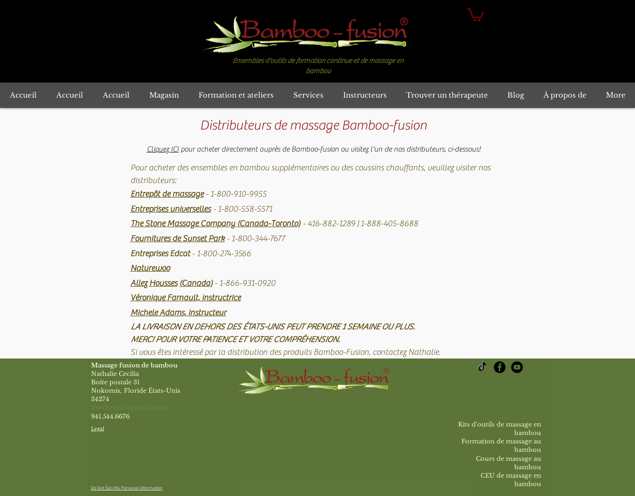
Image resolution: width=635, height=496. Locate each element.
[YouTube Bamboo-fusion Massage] (517, 367)
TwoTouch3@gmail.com (129, 408)
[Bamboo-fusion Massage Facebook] (499, 367)
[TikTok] (482, 367)
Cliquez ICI (163, 149)
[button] (475, 14)
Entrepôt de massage (167, 194)
